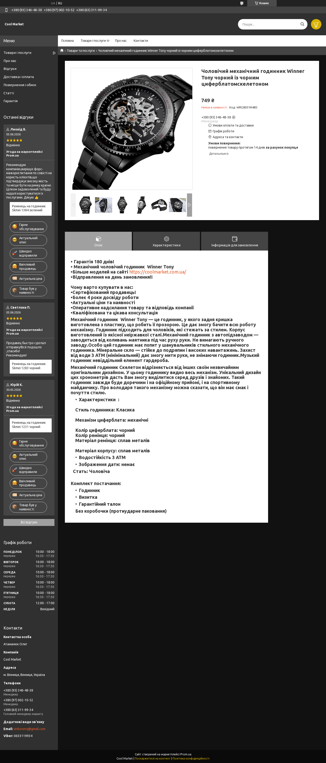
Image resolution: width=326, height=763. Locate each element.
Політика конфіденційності (191, 758)
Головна (67, 40)
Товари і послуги (93, 40)
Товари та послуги (81, 50)
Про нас (121, 40)
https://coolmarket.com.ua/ (157, 271)
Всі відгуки (29, 522)
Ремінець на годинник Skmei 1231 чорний (29, 425)
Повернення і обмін (19, 85)
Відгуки (9, 69)
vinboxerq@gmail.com (29, 729)
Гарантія (10, 101)
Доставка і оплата (18, 77)
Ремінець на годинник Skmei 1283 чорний (29, 366)
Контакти (141, 40)
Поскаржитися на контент (153, 758)
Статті (8, 93)
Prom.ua (185, 754)
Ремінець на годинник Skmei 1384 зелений (29, 208)
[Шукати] (302, 24)
